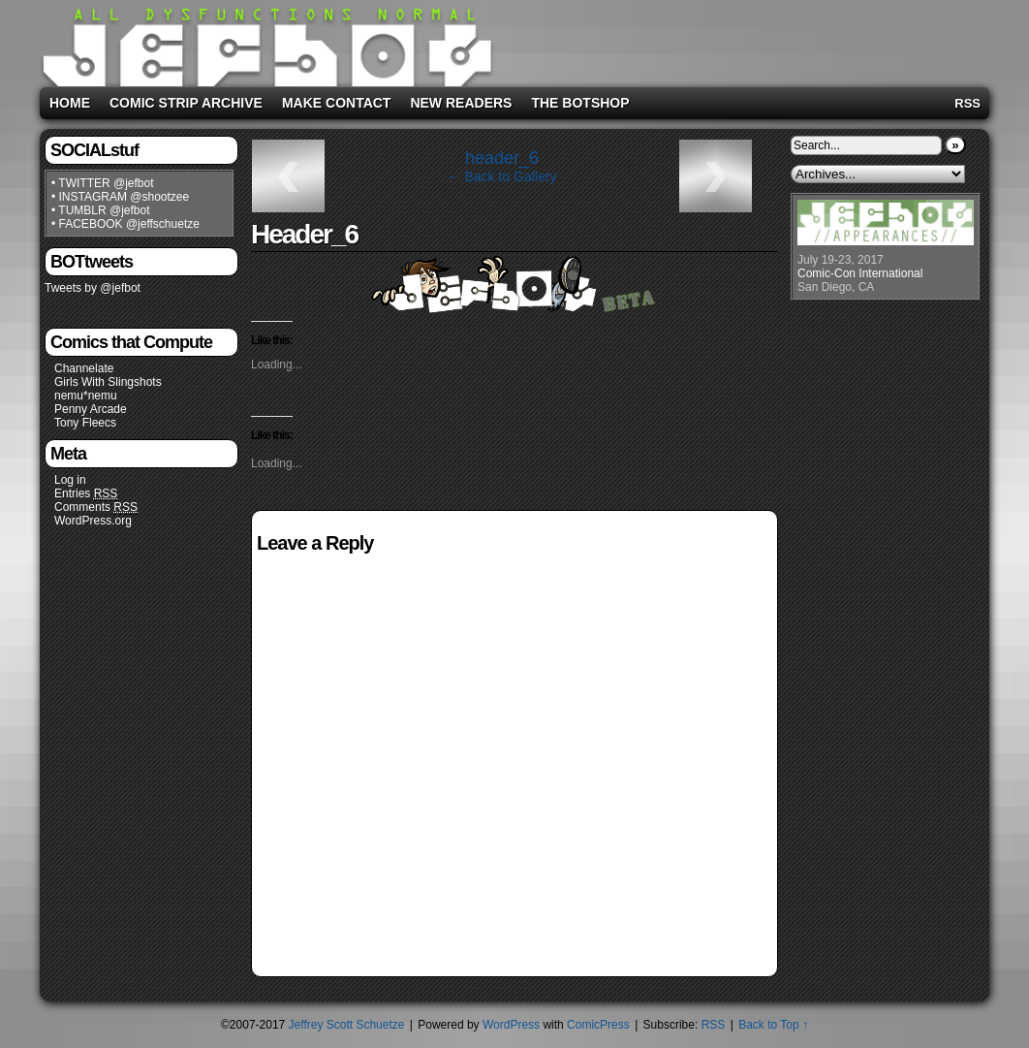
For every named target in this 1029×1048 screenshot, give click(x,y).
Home (69, 103)
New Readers (461, 103)
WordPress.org (93, 520)
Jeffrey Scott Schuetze (347, 1025)
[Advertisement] (741, 40)
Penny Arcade (90, 409)
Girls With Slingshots (108, 382)
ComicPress (598, 1025)
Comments (96, 507)
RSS (967, 103)
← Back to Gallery (502, 176)
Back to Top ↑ (773, 1025)
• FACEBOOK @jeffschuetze (125, 224)
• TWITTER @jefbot (102, 183)
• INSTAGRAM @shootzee (120, 197)
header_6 (502, 158)
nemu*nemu (85, 395)
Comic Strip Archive (186, 103)
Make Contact (336, 103)
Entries (85, 494)
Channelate (83, 368)
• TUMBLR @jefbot (100, 210)
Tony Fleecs (85, 422)
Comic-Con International (859, 273)
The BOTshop (580, 103)
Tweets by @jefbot (92, 288)
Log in (70, 480)
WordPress (511, 1025)
